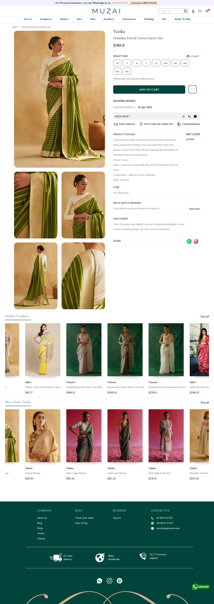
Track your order (84, 517)
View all (204, 316)
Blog (39, 523)
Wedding (149, 19)
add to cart (149, 89)
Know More (194, 208)
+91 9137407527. (119, 2)
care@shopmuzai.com (165, 528)
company (44, 510)
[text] (173, 11)
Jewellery (108, 19)
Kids (92, 19)
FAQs (40, 528)
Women (64, 19)
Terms (40, 533)
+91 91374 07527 (162, 517)
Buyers (117, 517)
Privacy (41, 538)
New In (28, 19)
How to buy (81, 523)
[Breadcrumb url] (15, 26)
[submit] (193, 89)
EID (164, 19)
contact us (160, 510)
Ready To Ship (182, 19)
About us (42, 517)
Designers (46, 19)
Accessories (129, 19)
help (78, 510)
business (119, 510)
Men (79, 19)
